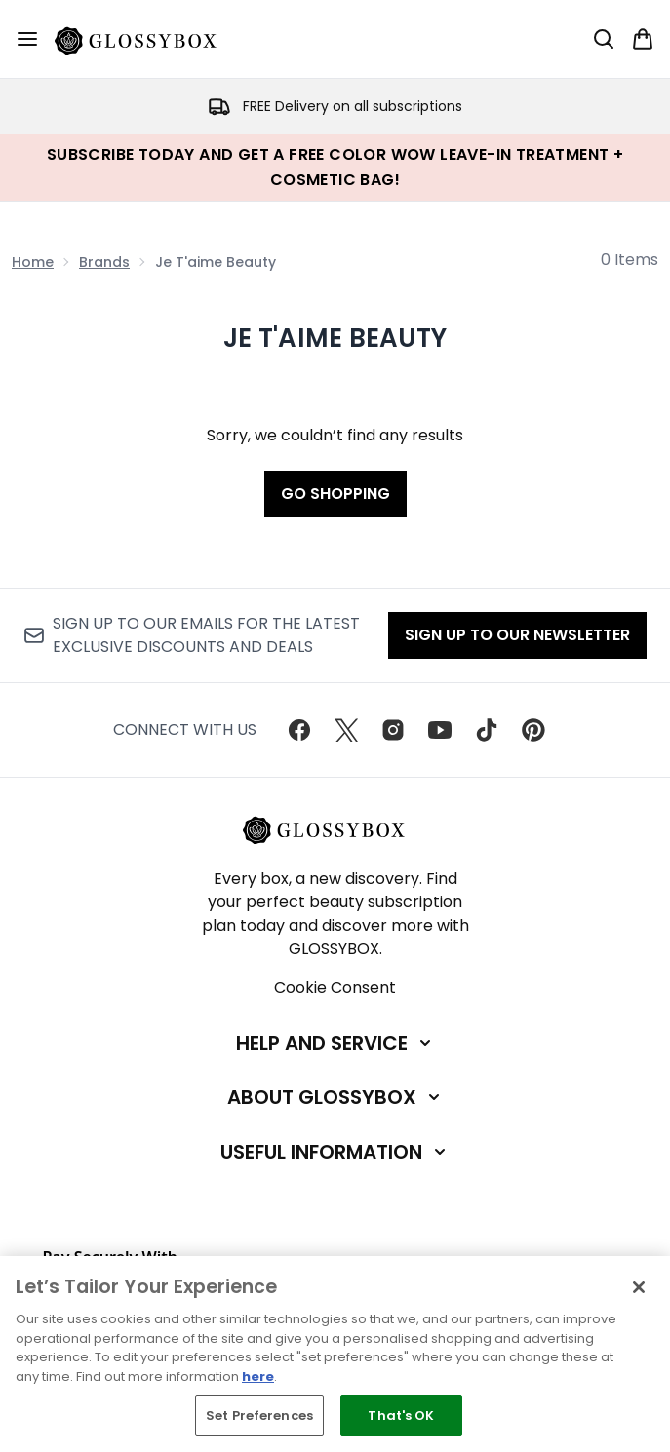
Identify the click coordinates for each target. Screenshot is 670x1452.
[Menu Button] (27, 39)
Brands (104, 262)
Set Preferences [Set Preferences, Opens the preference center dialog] (259, 1415)
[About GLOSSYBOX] (335, 1097)
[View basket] (642, 39)
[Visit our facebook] (299, 730)
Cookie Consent (335, 987)
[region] (335, 1354)
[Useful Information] (335, 1152)
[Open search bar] (603, 39)
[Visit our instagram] (393, 730)
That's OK (401, 1415)
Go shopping (335, 493)
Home (33, 262)
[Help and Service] (335, 1042)
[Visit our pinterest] (533, 730)
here (258, 1376)
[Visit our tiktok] (486, 730)
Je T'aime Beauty (335, 338)
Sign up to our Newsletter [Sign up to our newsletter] (517, 635)
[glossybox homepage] (147, 39)
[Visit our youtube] (439, 730)
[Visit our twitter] (346, 730)
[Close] (638, 1287)
